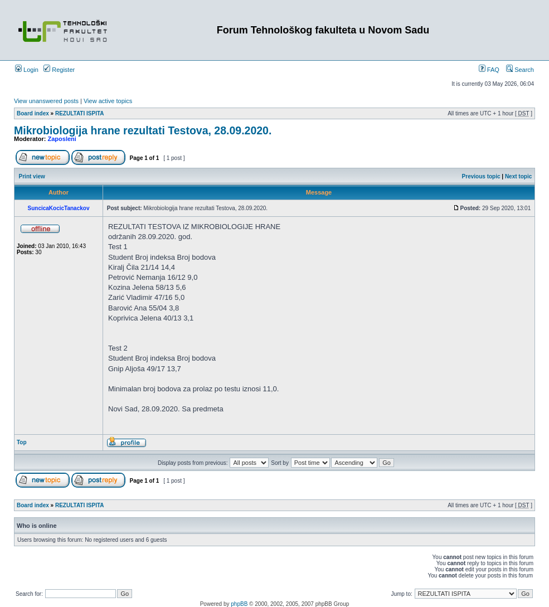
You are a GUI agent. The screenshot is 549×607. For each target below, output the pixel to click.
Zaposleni (62, 138)
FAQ (489, 69)
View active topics (108, 101)
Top (22, 442)
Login (26, 69)
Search (520, 69)
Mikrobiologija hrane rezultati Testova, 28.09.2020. (142, 130)
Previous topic (481, 176)
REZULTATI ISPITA (79, 113)
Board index (33, 113)
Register (59, 69)
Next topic (518, 176)
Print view (32, 176)
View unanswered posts (46, 101)
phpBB (239, 604)
